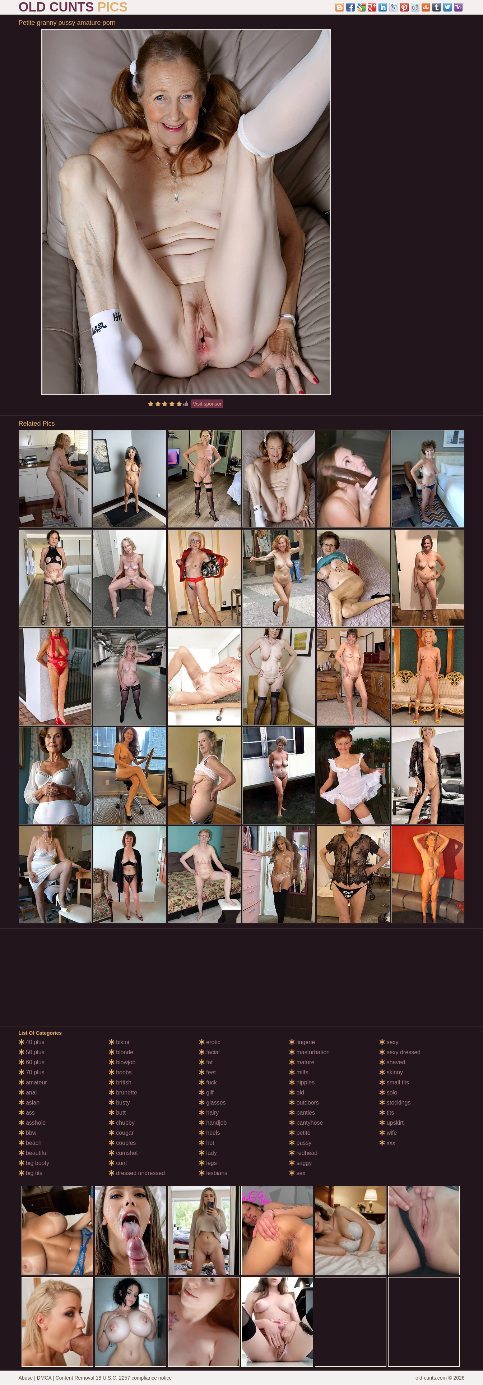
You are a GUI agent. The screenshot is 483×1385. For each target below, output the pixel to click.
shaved (392, 1062)
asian (29, 1103)
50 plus (32, 1052)
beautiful (33, 1153)
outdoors (304, 1103)
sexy (388, 1042)
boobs (120, 1072)
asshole (32, 1123)
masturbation (309, 1052)
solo (388, 1092)
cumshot (123, 1153)
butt (117, 1113)
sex (297, 1173)
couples (122, 1143)
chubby (122, 1123)
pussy (300, 1143)
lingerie (302, 1042)
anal (28, 1092)
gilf (206, 1092)
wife (388, 1133)
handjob (213, 1123)
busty (119, 1103)
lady (208, 1153)
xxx (387, 1143)
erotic (209, 1042)
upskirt (391, 1123)
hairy (209, 1113)
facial (209, 1052)
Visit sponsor (207, 404)
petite (300, 1133)
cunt (118, 1163)
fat (206, 1062)
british (120, 1082)
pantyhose (306, 1123)
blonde (121, 1052)
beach (30, 1143)
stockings (394, 1103)
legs (208, 1163)
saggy (300, 1163)
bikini (119, 1042)
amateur (33, 1082)
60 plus (32, 1062)
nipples (302, 1082)
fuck (208, 1082)
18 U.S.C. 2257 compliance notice (134, 1378)
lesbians (213, 1173)
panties (302, 1113)
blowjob (122, 1062)
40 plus (32, 1042)
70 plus (32, 1072)
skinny (391, 1072)
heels (209, 1133)
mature (301, 1062)
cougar (121, 1133)
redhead (303, 1153)
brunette (123, 1092)
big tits (31, 1173)
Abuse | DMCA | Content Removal (56, 1378)
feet (207, 1072)
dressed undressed (137, 1173)
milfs (298, 1072)
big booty (34, 1163)
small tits (394, 1082)
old (296, 1092)
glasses (212, 1103)
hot (206, 1143)
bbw (28, 1133)
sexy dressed (400, 1052)
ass (27, 1113)
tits (386, 1113)
